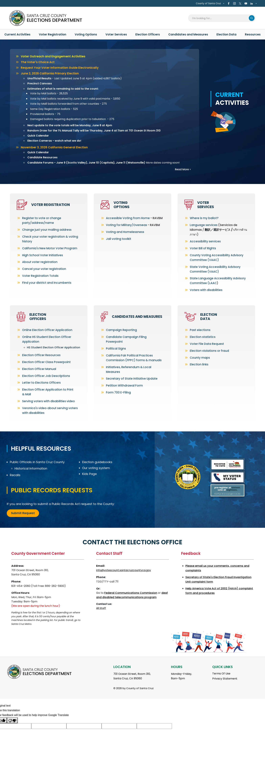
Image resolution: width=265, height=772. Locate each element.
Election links (199, 364)
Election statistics (202, 337)
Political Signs (116, 349)
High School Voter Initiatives (42, 255)
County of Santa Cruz (208, 3)
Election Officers (37, 316)
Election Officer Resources (41, 355)
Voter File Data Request (207, 344)
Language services (204, 225)
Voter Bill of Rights (203, 248)
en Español (12, 3)
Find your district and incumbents (46, 283)
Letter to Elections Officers (41, 383)
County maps (200, 358)
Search (252, 18)
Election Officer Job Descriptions (46, 376)
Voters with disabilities (206, 290)
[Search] (219, 18)
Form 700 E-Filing (118, 392)
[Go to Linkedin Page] (251, 3)
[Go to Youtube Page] (246, 3)
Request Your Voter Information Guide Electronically (60, 68)
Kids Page (89, 474)
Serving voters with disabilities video (48, 401)
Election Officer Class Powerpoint (46, 362)
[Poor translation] (12, 720)
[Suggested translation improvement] (48, 726)
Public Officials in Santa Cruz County (37, 462)
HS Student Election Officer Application (53, 347)
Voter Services (205, 204)
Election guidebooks (97, 462)
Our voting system (96, 468)
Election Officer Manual (39, 369)
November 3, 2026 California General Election (54, 147)
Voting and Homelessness (125, 232)
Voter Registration (50, 204)
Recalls (15, 475)
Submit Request (23, 513)
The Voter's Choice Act (38, 62)
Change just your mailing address (46, 230)
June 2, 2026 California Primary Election (50, 73)
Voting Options (121, 204)
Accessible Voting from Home (128, 218)
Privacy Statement (224, 679)
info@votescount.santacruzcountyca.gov (123, 570)
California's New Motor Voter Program (49, 248)
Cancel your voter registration (44, 269)
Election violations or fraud (209, 351)
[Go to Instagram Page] (234, 3)
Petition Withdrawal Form (124, 385)
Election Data (208, 316)
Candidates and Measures (137, 316)
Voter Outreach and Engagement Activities (53, 56)
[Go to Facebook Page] (228, 3)
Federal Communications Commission (130, 593)
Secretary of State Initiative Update (132, 379)
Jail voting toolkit (118, 239)
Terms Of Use (221, 673)
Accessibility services (205, 241)
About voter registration (39, 262)
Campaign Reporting (121, 330)
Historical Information (31, 468)
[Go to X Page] (240, 3)
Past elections (200, 330)
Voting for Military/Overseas (126, 225)
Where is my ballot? (204, 218)
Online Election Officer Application (47, 330)
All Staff (101, 608)
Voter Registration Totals (40, 276)
